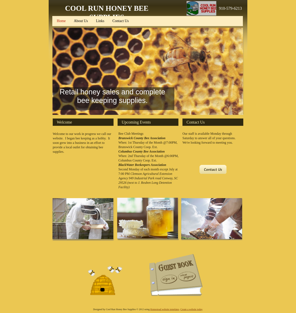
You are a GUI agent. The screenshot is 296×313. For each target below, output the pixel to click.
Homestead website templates (164, 309)
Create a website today (191, 309)
